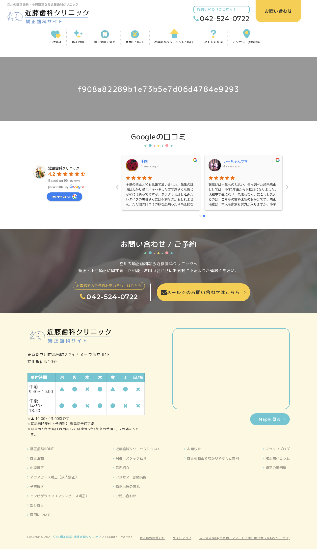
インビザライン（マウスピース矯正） (59, 496)
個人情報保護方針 (152, 538)
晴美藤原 (230, 161)
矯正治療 (37, 458)
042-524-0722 (225, 18)
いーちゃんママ (153, 161)
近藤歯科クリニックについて (137, 448)
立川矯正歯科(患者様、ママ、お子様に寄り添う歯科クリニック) (244, 538)
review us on (64, 196)
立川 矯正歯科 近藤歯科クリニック (77, 537)
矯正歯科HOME (42, 448)
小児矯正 (37, 467)
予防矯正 (37, 486)
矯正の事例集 (275, 467)
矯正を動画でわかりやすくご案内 (213, 458)
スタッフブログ (277, 448)
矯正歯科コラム (277, 458)
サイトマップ (182, 538)
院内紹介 (122, 467)
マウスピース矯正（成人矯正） (54, 477)
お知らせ (194, 448)
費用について (40, 514)
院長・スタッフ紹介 (131, 458)
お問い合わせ (125, 496)
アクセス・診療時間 (131, 477)
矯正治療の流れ (127, 486)
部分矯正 (37, 505)
